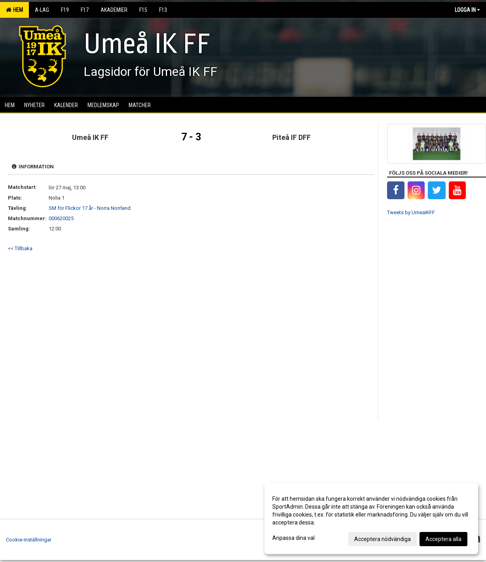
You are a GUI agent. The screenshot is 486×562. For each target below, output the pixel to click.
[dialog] (371, 518)
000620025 (61, 218)
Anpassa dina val (293, 538)
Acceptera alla (443, 539)
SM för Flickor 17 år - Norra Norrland (90, 208)
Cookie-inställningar (28, 540)
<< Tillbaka (20, 248)
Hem (14, 10)
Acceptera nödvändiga (382, 539)
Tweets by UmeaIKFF (411, 212)
